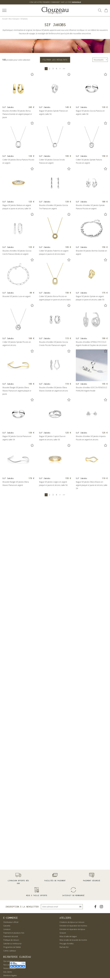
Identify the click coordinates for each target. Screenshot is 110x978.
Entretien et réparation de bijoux (72, 929)
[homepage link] (55, 10)
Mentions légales (10, 975)
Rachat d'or (64, 947)
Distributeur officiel (10, 922)
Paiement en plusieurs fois (13, 933)
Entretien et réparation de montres (73, 925)
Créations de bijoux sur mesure (72, 922)
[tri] (100, 60)
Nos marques (14, 19)
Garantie (6, 925)
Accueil (4, 19)
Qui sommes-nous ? (11, 961)
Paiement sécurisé (10, 936)
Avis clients (7, 972)
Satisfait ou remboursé (12, 943)
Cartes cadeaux (9, 950)
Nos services (8, 965)
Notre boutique (9, 968)
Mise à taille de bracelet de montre (73, 940)
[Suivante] (60, 68)
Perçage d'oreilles (67, 943)
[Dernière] (64, 68)
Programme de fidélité (12, 947)
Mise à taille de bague (68, 936)
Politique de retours (11, 940)
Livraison (6, 929)
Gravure (63, 933)
